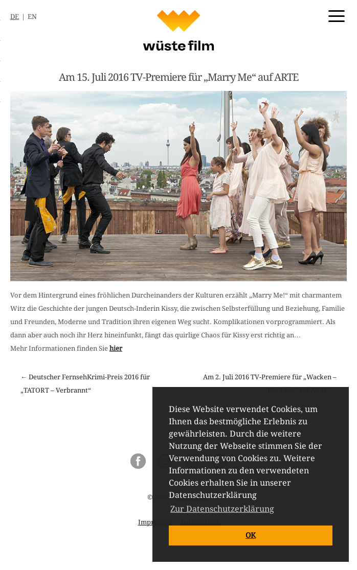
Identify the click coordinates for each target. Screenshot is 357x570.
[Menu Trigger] (336, 15)
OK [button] (251, 535)
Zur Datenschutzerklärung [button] (222, 509)
